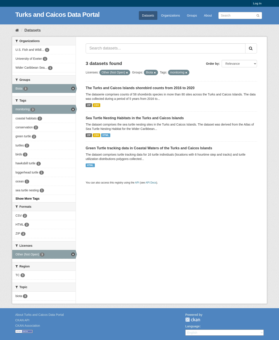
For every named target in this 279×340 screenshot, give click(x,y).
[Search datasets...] (165, 48)
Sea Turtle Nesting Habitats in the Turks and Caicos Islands (135, 118)
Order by (212, 63)
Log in (257, 3)
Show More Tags (27, 198)
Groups (192, 15)
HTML (105, 135)
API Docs (151, 182)
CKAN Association (27, 325)
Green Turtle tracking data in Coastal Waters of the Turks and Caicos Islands (149, 148)
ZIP (88, 105)
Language (192, 326)
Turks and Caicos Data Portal (57, 14)
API (137, 182)
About (208, 15)
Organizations (170, 15)
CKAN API (22, 320)
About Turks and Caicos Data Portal (39, 314)
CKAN (192, 319)
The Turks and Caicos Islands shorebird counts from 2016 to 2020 (140, 88)
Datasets (148, 15)
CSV (96, 105)
